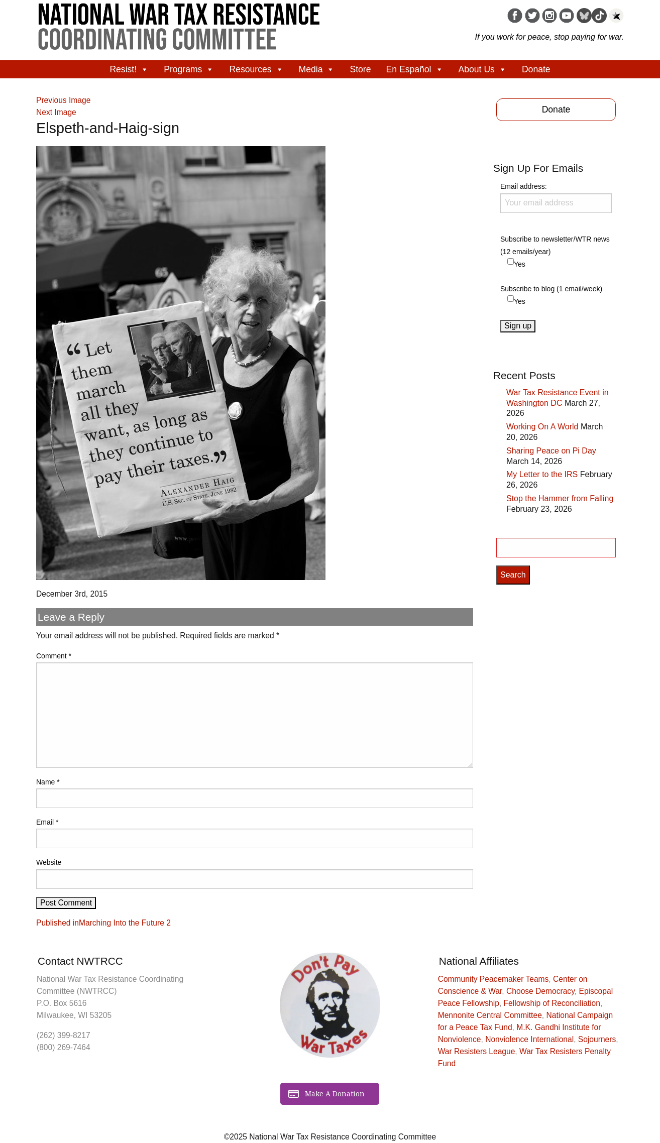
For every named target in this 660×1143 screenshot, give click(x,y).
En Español (415, 69)
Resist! (129, 69)
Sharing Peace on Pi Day (551, 450)
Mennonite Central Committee (490, 1015)
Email (47, 822)
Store (360, 69)
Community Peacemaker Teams (493, 979)
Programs (189, 69)
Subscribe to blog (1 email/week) (551, 289)
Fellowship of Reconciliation (552, 1003)
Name (48, 782)
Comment (53, 656)
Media (317, 69)
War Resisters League (476, 1051)
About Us (483, 69)
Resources (256, 69)
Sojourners (597, 1039)
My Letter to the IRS (542, 474)
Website (48, 862)
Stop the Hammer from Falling (559, 498)
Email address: (556, 197)
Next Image (56, 112)
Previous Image (63, 100)
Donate (536, 69)
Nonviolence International (529, 1039)
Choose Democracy (540, 991)
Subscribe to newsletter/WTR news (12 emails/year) (555, 245)
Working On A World (542, 426)
